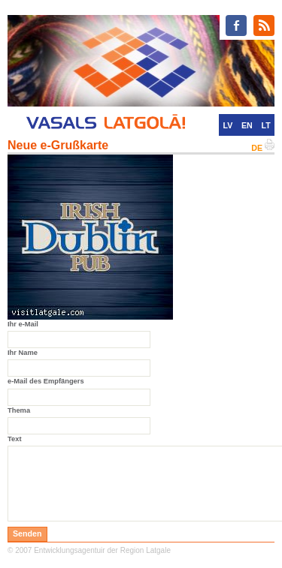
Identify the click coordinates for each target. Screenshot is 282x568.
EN (247, 125)
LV (227, 125)
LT (266, 125)
